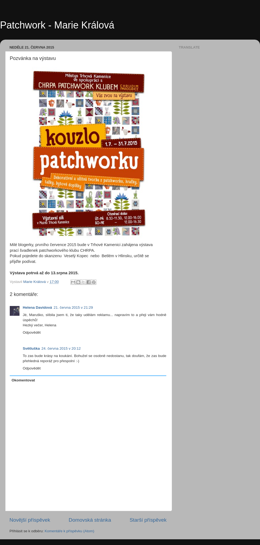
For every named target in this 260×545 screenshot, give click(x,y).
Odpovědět (32, 332)
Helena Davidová (37, 307)
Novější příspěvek (29, 520)
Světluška (31, 348)
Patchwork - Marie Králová (57, 25)
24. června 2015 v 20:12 (61, 348)
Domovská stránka (90, 520)
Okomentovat (23, 380)
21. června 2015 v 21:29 (73, 307)
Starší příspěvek (148, 520)
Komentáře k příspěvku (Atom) (69, 531)
